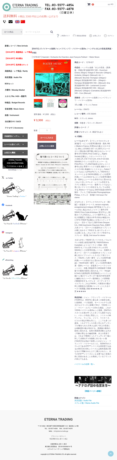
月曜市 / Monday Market (15, 90)
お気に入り (95, 35)
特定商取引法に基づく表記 (58, 439)
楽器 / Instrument (12, 115)
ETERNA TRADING (58, 419)
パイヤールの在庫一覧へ (84, 364)
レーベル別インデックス (14, 144)
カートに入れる (46, 138)
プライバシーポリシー (58, 436)
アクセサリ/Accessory (14, 128)
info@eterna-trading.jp (61, 431)
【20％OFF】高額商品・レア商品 (17, 52)
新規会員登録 (79, 35)
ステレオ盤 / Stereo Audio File (86, 403)
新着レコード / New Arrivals (16, 46)
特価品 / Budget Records (15, 103)
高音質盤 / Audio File (83, 400)
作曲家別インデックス (13, 136)
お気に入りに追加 (46, 146)
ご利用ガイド (63, 35)
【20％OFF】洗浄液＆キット (16, 65)
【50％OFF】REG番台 (14, 58)
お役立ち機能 (9, 153)
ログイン (109, 35)
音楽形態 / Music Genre (14, 109)
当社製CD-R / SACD (13, 121)
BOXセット (9, 84)
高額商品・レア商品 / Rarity (16, 71)
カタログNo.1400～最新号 (16, 96)
